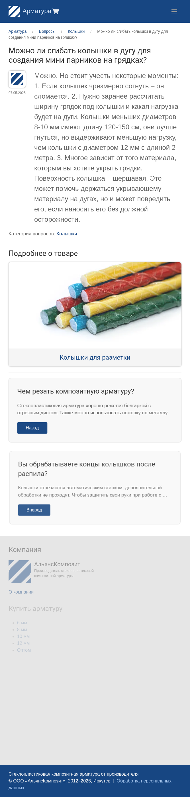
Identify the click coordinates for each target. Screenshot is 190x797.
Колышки (66, 234)
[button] (55, 11)
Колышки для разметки (95, 357)
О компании (21, 592)
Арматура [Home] (30, 11)
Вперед (37, 509)
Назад (34, 427)
